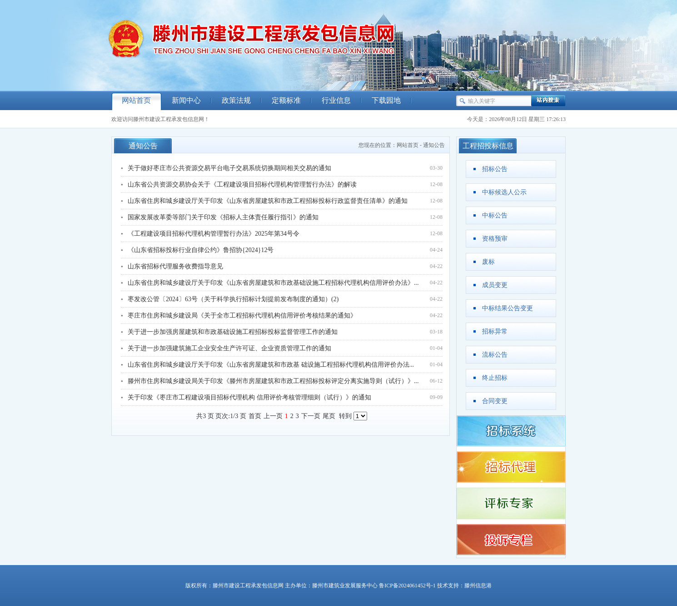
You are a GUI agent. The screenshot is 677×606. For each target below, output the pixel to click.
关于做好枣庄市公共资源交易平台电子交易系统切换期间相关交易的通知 (229, 168)
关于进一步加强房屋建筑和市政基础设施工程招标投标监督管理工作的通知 (233, 331)
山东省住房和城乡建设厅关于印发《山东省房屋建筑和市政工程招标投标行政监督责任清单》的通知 (268, 200)
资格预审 (495, 238)
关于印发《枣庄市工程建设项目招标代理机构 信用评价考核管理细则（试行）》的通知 (249, 397)
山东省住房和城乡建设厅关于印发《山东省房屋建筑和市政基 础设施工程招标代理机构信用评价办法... (271, 364)
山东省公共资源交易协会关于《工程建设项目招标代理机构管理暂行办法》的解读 (242, 184)
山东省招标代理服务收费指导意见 (175, 266)
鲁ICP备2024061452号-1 (407, 585)
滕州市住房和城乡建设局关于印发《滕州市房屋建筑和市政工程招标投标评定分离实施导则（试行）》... (273, 381)
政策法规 (236, 100)
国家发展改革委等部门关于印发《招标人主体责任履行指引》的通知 (223, 217)
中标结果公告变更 (507, 308)
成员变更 (495, 285)
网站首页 (136, 100)
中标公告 (495, 215)
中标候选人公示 (504, 192)
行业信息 (336, 100)
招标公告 (495, 169)
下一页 (310, 416)
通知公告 (434, 145)
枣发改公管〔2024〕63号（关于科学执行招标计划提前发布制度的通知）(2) (233, 299)
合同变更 (495, 401)
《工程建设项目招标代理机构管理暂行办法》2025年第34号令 (213, 233)
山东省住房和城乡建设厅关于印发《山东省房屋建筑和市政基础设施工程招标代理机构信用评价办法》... (273, 282)
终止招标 (495, 377)
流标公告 (495, 354)
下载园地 (386, 100)
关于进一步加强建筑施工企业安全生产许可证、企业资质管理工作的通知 (229, 348)
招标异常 (495, 331)
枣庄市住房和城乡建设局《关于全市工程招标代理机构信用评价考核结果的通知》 (242, 315)
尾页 (329, 416)
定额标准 (286, 100)
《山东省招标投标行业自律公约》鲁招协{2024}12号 (201, 250)
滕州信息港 (478, 585)
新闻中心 (186, 100)
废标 (488, 261)
